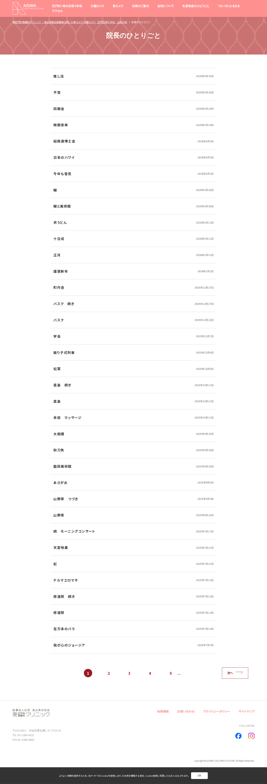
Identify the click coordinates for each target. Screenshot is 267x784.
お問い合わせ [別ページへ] (185, 711)
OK (199, 775)
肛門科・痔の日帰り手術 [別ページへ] (67, 6)
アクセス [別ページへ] (57, 11)
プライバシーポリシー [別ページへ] (216, 711)
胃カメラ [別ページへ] (118, 6)
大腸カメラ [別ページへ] (97, 6)
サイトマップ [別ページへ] (246, 711)
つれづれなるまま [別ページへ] (229, 6)
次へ (235, 673)
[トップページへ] (28, 8)
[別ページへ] (133, 76)
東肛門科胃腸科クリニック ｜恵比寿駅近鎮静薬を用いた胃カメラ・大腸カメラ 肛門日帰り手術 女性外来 (70, 22)
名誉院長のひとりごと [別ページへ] (195, 6)
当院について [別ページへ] (165, 6)
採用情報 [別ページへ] (163, 711)
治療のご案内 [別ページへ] (140, 6)
